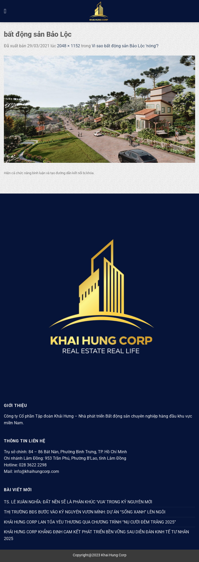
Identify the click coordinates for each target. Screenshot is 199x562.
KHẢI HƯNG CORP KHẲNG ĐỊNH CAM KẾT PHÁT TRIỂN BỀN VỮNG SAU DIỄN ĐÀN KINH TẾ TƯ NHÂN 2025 (96, 535)
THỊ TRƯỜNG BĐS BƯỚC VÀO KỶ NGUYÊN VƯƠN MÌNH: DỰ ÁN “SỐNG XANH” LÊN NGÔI (84, 512)
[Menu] (7, 11)
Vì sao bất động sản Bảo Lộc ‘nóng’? (125, 45)
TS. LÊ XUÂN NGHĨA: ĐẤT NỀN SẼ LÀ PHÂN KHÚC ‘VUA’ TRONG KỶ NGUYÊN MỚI (78, 501)
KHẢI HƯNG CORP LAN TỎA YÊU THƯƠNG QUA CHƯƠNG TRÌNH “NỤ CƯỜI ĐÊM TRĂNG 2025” (90, 522)
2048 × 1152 (68, 45)
